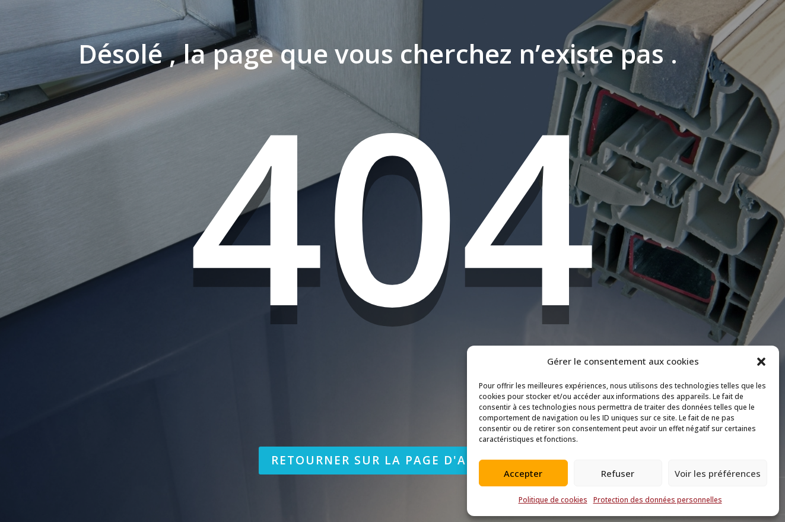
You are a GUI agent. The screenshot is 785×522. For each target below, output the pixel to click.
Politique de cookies (553, 500)
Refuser (617, 473)
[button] (761, 362)
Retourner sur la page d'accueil (392, 460)
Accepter (523, 473)
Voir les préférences (718, 473)
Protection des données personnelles (657, 500)
